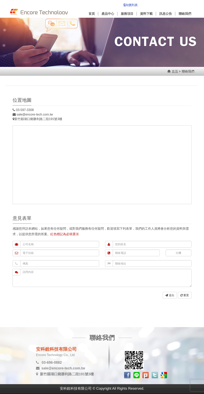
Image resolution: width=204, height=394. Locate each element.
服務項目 (127, 13)
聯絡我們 (185, 13)
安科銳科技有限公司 (39, 9)
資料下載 (146, 13)
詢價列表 (130, 5)
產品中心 (108, 13)
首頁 (92, 13)
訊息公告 (165, 13)
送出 (169, 295)
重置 (184, 295)
